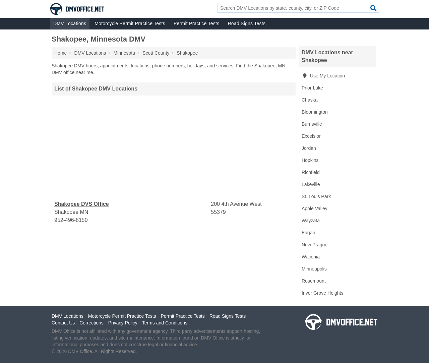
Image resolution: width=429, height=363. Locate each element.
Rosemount (314, 281)
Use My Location (323, 75)
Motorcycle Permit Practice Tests (130, 23)
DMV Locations (69, 23)
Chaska (309, 100)
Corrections (91, 322)
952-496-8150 (71, 220)
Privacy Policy (122, 322)
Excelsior (311, 136)
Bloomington (315, 112)
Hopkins (310, 160)
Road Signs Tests (246, 23)
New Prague (314, 244)
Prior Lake (312, 87)
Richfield (311, 172)
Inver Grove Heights (323, 293)
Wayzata (311, 220)
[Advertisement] (174, 148)
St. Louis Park (316, 196)
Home (60, 53)
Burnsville (312, 124)
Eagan (308, 232)
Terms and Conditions (164, 322)
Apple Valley (314, 208)
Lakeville (311, 184)
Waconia (311, 256)
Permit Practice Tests (196, 23)
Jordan (309, 148)
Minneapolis (314, 268)
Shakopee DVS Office (81, 204)
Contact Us (63, 322)
